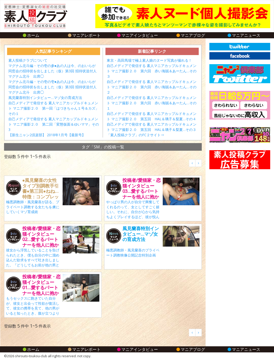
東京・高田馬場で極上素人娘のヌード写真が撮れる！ (149, 60)
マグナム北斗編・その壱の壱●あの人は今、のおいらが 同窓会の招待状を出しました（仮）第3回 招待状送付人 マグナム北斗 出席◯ (54, 87)
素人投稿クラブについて (27, 60)
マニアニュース (243, 35)
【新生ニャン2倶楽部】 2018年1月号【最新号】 (46, 134)
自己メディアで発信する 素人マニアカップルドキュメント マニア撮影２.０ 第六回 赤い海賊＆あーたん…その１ (151, 103)
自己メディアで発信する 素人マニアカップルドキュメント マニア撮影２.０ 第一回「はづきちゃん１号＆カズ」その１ (53, 108)
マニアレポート (84, 35)
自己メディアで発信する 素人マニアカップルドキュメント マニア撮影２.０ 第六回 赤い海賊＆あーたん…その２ (151, 87)
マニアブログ (190, 35)
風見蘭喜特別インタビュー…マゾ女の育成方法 (45, 97)
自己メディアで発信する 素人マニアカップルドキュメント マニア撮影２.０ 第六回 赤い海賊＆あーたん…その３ (151, 71)
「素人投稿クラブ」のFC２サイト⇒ (135, 134)
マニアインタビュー (137, 35)
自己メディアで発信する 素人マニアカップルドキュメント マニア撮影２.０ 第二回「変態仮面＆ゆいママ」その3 (53, 124)
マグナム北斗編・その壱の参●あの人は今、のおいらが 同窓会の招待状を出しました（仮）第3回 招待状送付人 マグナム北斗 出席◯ (54, 71)
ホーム (30, 35)
